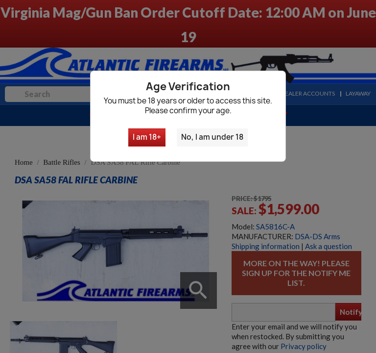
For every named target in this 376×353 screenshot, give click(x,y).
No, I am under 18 (212, 137)
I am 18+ (147, 137)
